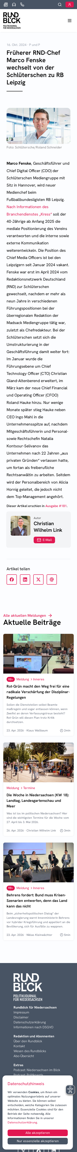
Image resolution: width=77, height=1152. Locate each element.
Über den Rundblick (28, 1041)
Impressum (21, 1012)
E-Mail (44, 540)
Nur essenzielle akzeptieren (38, 1141)
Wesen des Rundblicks (30, 1051)
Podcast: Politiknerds (28, 1075)
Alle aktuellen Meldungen (28, 615)
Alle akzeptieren (37, 1133)
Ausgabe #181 (56, 506)
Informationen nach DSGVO (33, 1027)
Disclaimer (21, 1017)
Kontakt (19, 1046)
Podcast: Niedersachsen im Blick (37, 1070)
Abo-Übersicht (24, 1056)
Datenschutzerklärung (22, 1122)
